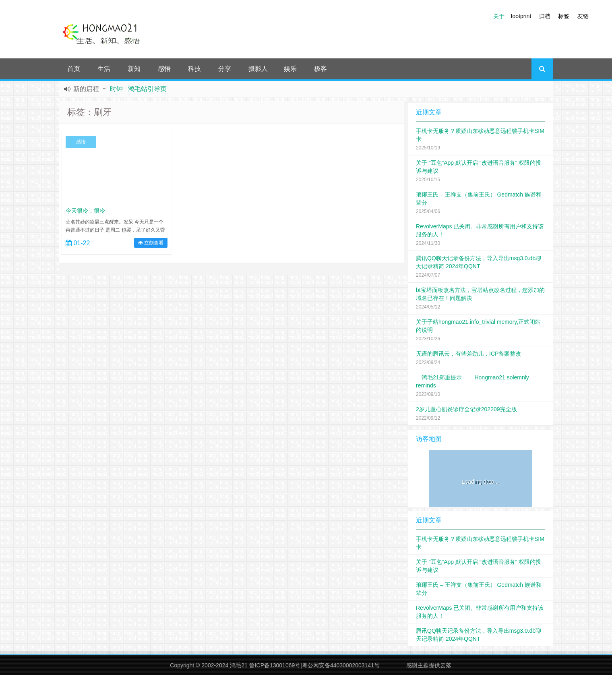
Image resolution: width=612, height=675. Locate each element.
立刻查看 (150, 243)
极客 (320, 68)
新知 (134, 68)
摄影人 (258, 68)
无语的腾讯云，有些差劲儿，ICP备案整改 (468, 353)
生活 (103, 68)
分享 (224, 68)
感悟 (164, 68)
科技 (194, 68)
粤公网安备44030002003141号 (341, 665)
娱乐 (290, 68)
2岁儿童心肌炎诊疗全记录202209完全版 (466, 409)
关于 (498, 16)
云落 (445, 665)
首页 (73, 68)
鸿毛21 (239, 665)
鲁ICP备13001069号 (275, 665)
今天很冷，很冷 (85, 210)
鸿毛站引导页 (147, 88)
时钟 (116, 88)
